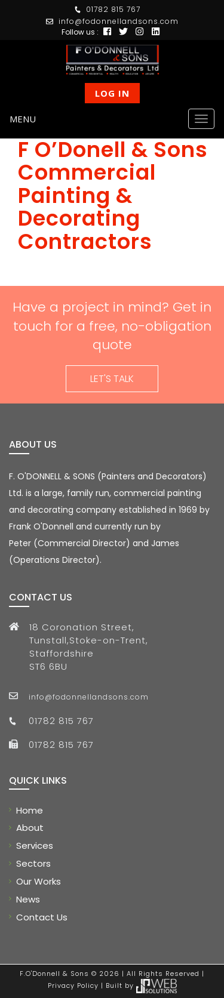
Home (29, 810)
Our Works (38, 881)
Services (34, 845)
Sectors (33, 863)
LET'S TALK (112, 379)
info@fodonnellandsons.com (119, 21)
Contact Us (41, 917)
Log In (112, 93)
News (28, 899)
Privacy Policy (73, 985)
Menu (23, 119)
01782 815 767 (113, 9)
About (30, 827)
